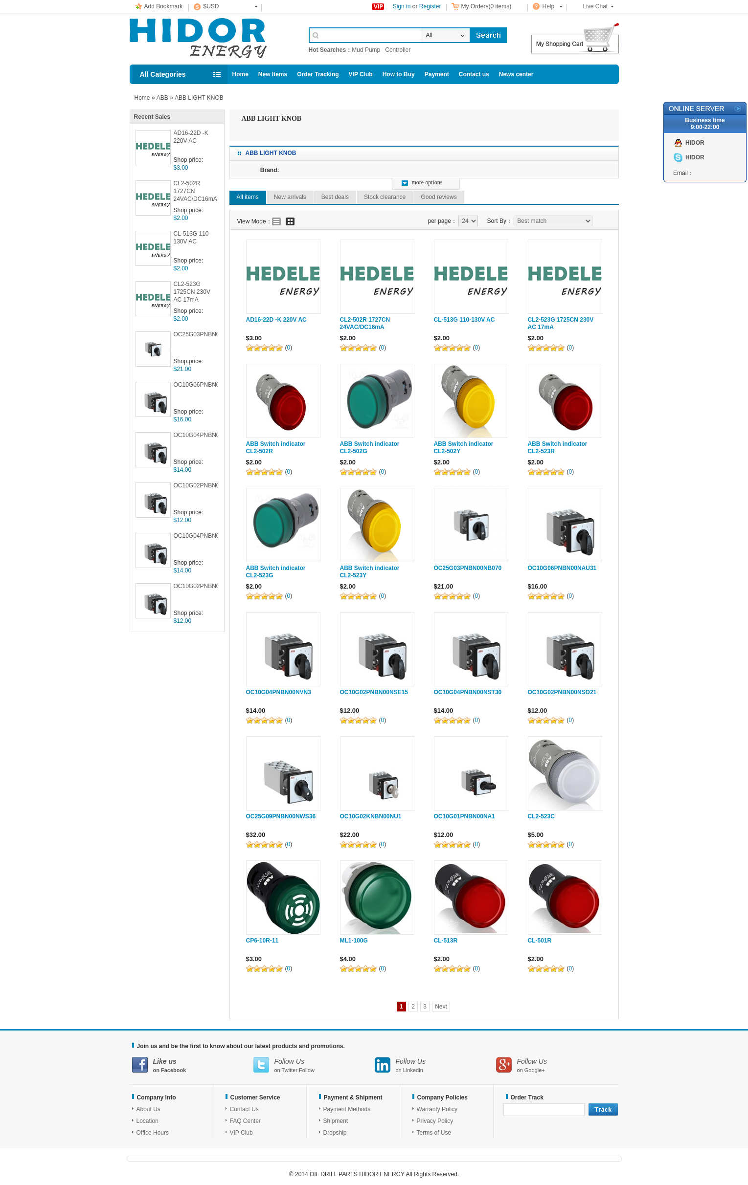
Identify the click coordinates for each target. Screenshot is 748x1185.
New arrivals (290, 197)
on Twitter (314, 1065)
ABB (162, 97)
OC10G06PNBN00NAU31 (196, 384)
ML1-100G (354, 940)
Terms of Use (434, 1132)
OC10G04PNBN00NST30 (196, 535)
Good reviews (438, 197)
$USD (211, 6)
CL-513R (446, 940)
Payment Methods (347, 1109)
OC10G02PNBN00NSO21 (196, 586)
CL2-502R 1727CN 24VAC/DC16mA (195, 191)
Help (549, 6)
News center (516, 74)
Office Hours (152, 1132)
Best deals (335, 197)
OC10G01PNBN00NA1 (464, 816)
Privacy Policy (435, 1121)
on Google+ (556, 1065)
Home (240, 74)
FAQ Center (245, 1121)
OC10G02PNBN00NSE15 (196, 485)
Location (147, 1121)
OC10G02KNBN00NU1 (371, 816)
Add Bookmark (163, 6)
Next (441, 1006)
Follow (307, 1070)
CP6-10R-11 (262, 940)
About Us (148, 1109)
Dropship (335, 1132)
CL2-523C (541, 816)
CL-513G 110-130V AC (192, 237)
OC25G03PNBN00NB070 (196, 334)
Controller (397, 49)
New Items (272, 74)
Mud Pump (366, 49)
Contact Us (244, 1109)
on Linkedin (435, 1065)
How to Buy (399, 74)
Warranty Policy (437, 1109)
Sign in (402, 6)
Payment (437, 74)
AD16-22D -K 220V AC (191, 137)
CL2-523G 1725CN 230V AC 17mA (192, 292)
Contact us (474, 74)
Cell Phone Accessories (209, 38)
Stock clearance (385, 197)
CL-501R (540, 940)
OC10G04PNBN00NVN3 (196, 435)
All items (248, 197)
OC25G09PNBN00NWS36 (281, 816)
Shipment (335, 1121)
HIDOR (694, 142)
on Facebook (192, 1065)
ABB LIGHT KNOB (199, 97)
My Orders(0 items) (486, 6)
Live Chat (595, 6)
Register (430, 6)
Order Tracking (318, 74)
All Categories (163, 74)
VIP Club (361, 74)
